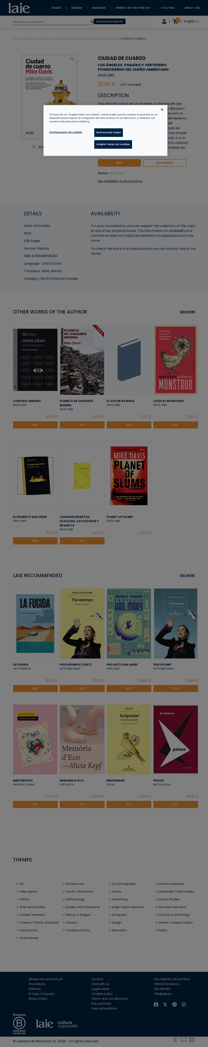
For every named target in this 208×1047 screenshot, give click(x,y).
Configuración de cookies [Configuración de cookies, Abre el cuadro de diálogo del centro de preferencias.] (65, 132)
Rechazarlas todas (108, 132)
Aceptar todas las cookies (113, 144)
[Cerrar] (162, 109)
